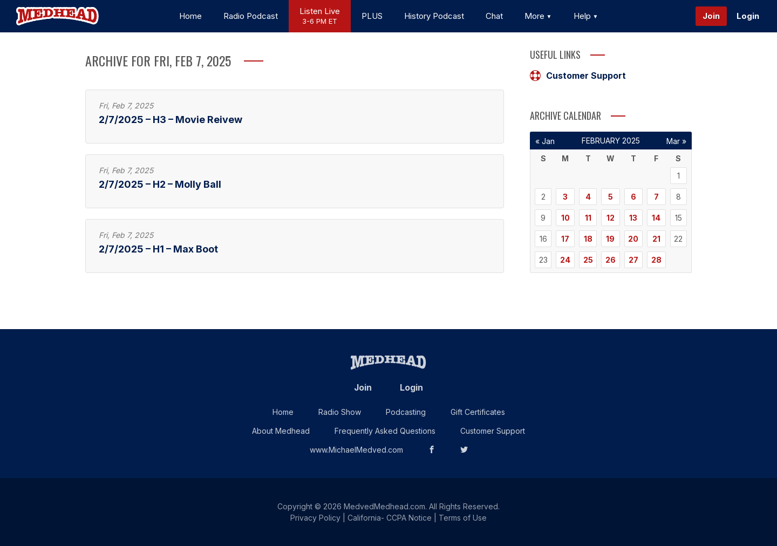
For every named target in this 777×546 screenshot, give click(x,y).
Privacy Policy (315, 517)
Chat (494, 16)
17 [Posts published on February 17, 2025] (565, 238)
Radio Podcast (250, 16)
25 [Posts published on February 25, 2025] (588, 259)
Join (711, 16)
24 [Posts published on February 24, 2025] (565, 259)
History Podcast (434, 16)
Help (586, 16)
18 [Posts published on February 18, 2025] (588, 238)
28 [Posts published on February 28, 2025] (656, 259)
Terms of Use (463, 517)
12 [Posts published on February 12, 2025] (610, 217)
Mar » (676, 141)
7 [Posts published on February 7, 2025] (656, 196)
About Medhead (281, 430)
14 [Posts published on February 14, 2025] (656, 217)
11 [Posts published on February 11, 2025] (588, 217)
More (538, 16)
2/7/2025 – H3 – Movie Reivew (170, 119)
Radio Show (339, 412)
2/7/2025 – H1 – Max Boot (158, 249)
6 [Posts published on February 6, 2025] (633, 196)
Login (748, 16)
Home (190, 16)
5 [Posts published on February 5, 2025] (610, 196)
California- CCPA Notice (389, 517)
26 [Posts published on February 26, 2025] (610, 259)
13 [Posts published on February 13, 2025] (633, 217)
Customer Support (578, 75)
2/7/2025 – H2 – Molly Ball (160, 184)
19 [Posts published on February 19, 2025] (610, 238)
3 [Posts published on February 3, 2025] (565, 196)
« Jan (545, 141)
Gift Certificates (478, 412)
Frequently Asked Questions (385, 430)
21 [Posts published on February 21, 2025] (656, 238)
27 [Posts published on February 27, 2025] (633, 259)
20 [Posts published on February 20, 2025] (633, 238)
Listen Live (319, 16)
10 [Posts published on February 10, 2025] (565, 217)
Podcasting (406, 412)
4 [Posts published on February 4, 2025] (588, 196)
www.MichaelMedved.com (356, 449)
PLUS (372, 16)
